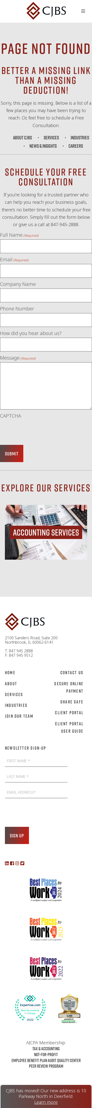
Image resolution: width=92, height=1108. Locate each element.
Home (10, 672)
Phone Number (17, 308)
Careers (75, 146)
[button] (46, 532)
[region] (46, 532)
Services (51, 137)
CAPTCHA (10, 415)
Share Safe (71, 701)
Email (14, 259)
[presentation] (37, 429)
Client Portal (69, 712)
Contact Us (71, 672)
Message (18, 357)
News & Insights (43, 146)
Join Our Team (19, 716)
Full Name (19, 235)
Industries (80, 137)
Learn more (46, 1102)
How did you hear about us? (31, 333)
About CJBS (22, 137)
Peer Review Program (46, 1066)
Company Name (18, 284)
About (11, 683)
